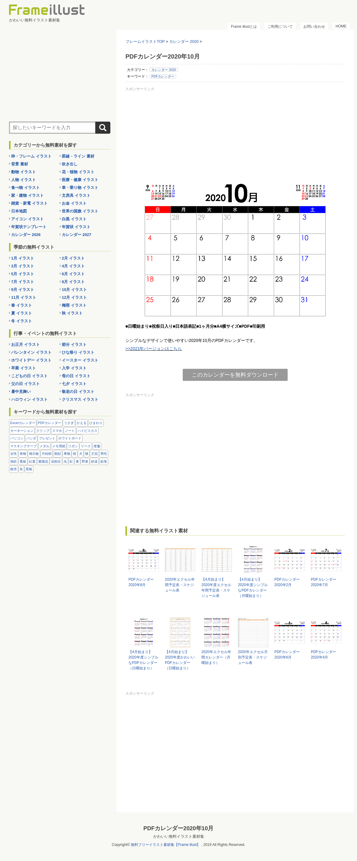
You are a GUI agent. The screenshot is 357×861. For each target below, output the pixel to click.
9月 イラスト (22, 289)
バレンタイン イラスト (31, 352)
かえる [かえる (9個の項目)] (82, 423)
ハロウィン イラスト (29, 399)
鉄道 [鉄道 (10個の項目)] (94, 461)
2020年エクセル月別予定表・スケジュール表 (253, 657)
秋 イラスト (72, 313)
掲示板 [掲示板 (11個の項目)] (34, 453)
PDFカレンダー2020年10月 (179, 828)
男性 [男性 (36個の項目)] (103, 453)
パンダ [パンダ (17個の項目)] (31, 438)
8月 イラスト (73, 281)
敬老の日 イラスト (78, 391)
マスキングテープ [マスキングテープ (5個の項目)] (23, 446)
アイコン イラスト (27, 219)
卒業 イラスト (23, 368)
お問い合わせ (314, 26)
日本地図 (19, 211)
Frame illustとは (244, 26)
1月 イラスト (22, 258)
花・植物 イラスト (78, 172)
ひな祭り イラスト (78, 352)
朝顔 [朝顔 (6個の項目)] (57, 453)
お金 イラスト (74, 203)
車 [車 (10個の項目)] (77, 461)
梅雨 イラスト (74, 305)
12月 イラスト (74, 297)
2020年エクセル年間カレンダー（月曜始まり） (216, 657)
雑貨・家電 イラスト (29, 203)
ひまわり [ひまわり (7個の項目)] (96, 423)
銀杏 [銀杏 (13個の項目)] (13, 469)
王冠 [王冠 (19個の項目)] (94, 453)
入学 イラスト (74, 368)
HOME (341, 26)
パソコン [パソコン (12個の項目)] (17, 438)
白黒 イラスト (74, 219)
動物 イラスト (23, 172)
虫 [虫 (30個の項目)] (65, 461)
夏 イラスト (21, 313)
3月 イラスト (22, 266)
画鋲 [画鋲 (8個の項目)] (13, 461)
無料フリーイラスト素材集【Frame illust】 (165, 845)
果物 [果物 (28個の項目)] (67, 453)
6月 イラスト (73, 274)
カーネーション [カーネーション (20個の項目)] (21, 430)
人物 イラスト (23, 179)
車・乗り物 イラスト (80, 187)
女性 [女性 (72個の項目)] (13, 453)
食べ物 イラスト (25, 187)
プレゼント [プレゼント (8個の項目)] (47, 438)
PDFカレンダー (162, 76)
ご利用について (280, 26)
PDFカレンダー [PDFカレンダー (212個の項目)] (50, 423)
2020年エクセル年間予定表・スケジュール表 (180, 584)
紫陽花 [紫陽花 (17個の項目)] (43, 461)
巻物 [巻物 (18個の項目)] (23, 453)
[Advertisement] (235, 135)
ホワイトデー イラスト (31, 360)
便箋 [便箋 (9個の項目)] (96, 446)
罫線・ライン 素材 (78, 156)
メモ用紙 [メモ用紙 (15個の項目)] (58, 446)
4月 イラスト (73, 266)
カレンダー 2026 (26, 234)
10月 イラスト (74, 289)
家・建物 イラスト (27, 195)
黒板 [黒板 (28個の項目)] (29, 469)
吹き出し (69, 164)
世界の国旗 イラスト (80, 211)
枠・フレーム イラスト (31, 156)
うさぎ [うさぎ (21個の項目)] (69, 423)
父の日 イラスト (25, 383)
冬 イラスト (21, 321)
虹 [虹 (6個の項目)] (71, 461)
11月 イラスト (23, 297)
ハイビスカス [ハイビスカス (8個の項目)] (87, 430)
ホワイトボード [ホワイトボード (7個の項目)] (69, 438)
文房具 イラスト (76, 195)
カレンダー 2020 (163, 70)
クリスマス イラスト (80, 399)
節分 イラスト (74, 344)
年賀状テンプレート (28, 227)
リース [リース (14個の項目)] (86, 446)
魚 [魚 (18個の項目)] (21, 469)
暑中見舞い (21, 391)
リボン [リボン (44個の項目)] (73, 446)
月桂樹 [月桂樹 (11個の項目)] (47, 453)
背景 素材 (19, 164)
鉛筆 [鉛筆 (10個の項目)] (103, 461)
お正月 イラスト (25, 344)
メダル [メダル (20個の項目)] (44, 446)
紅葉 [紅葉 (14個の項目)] (32, 461)
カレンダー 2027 (76, 234)
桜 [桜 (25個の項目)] (74, 453)
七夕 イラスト (74, 383)
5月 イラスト (22, 274)
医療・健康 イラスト (80, 179)
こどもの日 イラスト (29, 376)
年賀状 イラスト (76, 227)
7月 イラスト (22, 281)
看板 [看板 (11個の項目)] (23, 461)
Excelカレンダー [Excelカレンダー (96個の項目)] (22, 423)
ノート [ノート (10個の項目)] (70, 430)
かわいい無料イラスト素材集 (178, 836)
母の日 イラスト (76, 376)
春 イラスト (21, 305)
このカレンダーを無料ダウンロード (235, 375)
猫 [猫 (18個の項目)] (86, 453)
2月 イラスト (73, 258)
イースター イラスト (80, 360)
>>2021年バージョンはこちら (153, 348)
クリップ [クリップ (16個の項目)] (42, 430)
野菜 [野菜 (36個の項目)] (85, 461)
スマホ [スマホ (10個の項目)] (57, 430)
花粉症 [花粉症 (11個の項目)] (56, 461)
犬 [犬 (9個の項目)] (80, 453)
